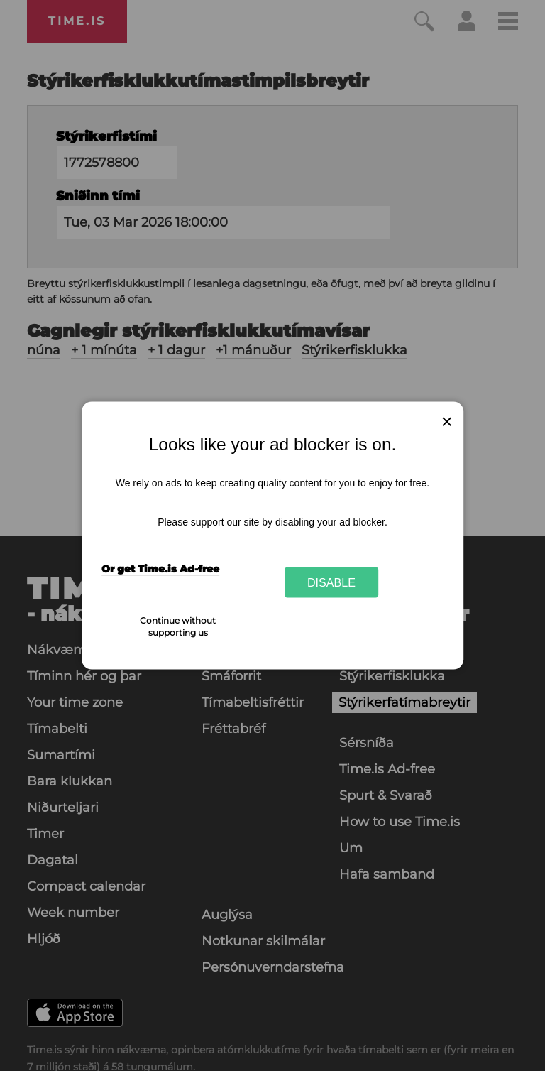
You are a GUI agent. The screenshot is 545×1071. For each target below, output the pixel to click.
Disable (331, 581)
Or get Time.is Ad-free (160, 568)
